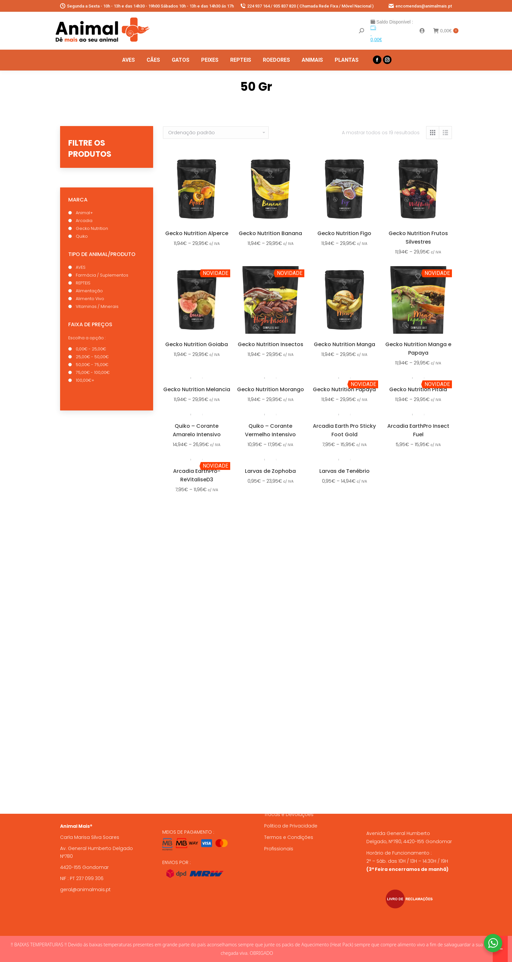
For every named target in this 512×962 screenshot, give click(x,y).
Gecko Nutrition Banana (270, 233)
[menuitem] (128, 60)
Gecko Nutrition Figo (344, 233)
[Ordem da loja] (216, 132)
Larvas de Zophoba (270, 471)
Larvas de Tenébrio (344, 471)
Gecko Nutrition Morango (270, 389)
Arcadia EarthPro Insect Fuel (418, 430)
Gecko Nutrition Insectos (270, 344)
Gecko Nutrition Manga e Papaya (418, 349)
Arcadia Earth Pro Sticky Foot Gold (344, 430)
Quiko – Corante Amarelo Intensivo (197, 430)
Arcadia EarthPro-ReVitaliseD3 (196, 475)
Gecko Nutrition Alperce (196, 233)
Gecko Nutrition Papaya (344, 389)
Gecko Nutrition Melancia (196, 389)
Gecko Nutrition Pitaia (418, 389)
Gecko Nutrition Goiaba (196, 344)
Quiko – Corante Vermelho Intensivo (270, 430)
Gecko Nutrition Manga (344, 344)
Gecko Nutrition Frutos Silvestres (418, 238)
